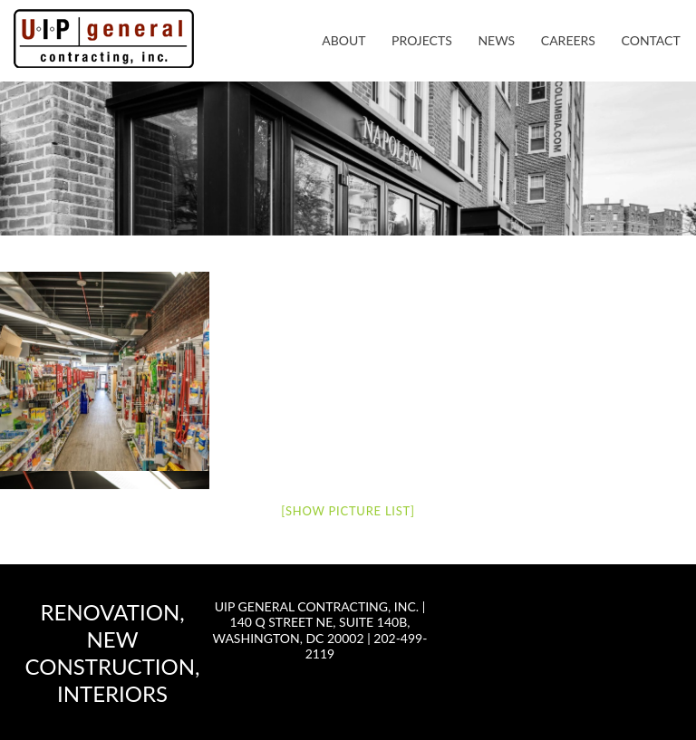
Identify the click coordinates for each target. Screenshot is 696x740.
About (343, 40)
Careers (568, 40)
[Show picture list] (347, 511)
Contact (651, 40)
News (496, 40)
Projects (422, 40)
